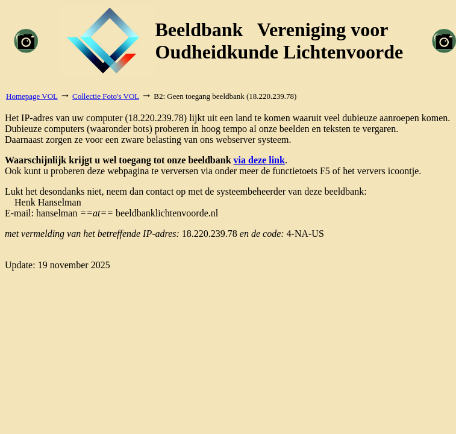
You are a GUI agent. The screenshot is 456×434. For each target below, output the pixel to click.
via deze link (259, 160)
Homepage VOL (32, 96)
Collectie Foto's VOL (105, 96)
